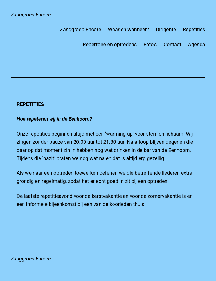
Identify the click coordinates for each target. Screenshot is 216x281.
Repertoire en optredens (110, 44)
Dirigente (166, 29)
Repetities (194, 29)
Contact (172, 44)
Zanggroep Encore (31, 14)
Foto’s (150, 44)
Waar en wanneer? (128, 29)
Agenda (196, 44)
